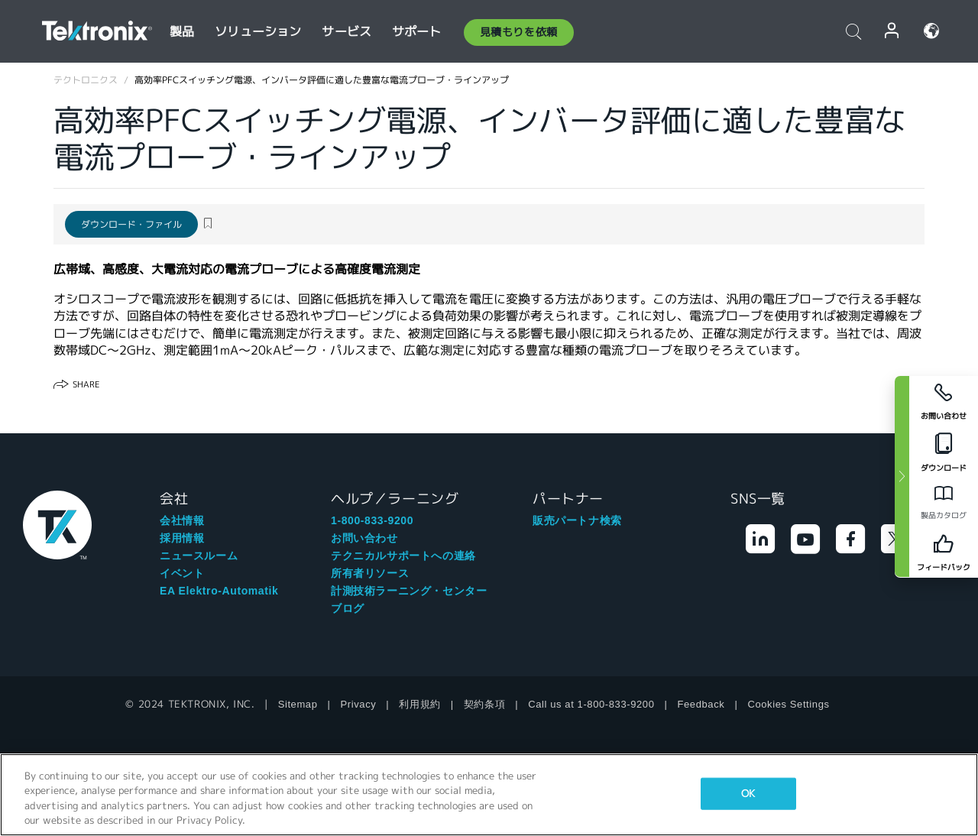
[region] (489, 794)
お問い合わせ (364, 538)
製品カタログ (944, 515)
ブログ (347, 608)
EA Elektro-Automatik (219, 591)
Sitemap (298, 704)
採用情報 (182, 538)
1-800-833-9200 (372, 520)
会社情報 (182, 520)
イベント (182, 573)
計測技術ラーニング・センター (409, 591)
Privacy (359, 704)
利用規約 (419, 704)
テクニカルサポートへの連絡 (403, 555)
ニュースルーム (199, 555)
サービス (346, 32)
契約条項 (484, 704)
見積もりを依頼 (519, 32)
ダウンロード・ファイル (131, 224)
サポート (417, 32)
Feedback (701, 704)
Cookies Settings (788, 704)
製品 (182, 32)
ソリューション (258, 32)
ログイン (892, 31)
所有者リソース (370, 573)
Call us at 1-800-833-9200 (591, 704)
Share (86, 384)
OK (748, 793)
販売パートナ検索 (577, 520)
